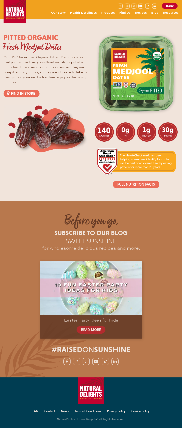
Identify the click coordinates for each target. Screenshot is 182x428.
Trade (170, 6)
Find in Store (23, 93)
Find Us (124, 12)
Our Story (58, 12)
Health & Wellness (83, 12)
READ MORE (91, 330)
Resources (170, 12)
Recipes (141, 12)
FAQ (35, 411)
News (65, 411)
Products (108, 12)
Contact (49, 411)
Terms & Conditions (88, 411)
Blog (154, 12)
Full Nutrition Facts (136, 184)
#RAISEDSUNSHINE (91, 349)
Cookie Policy (141, 411)
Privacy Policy (116, 411)
